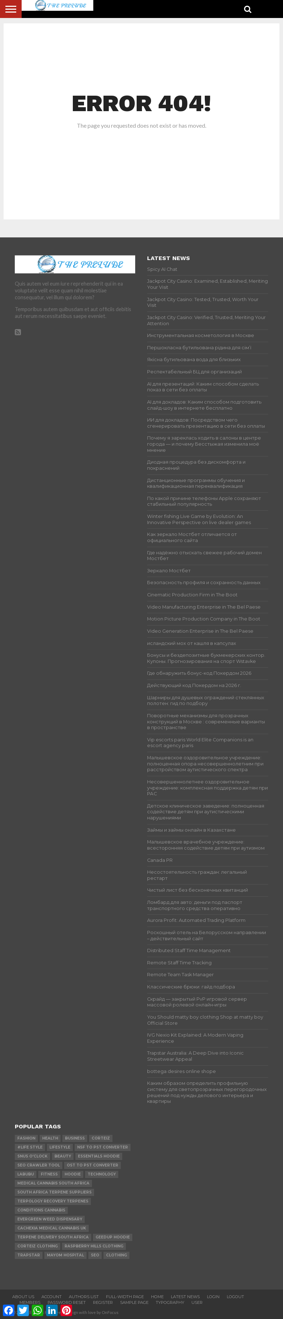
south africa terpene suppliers (54, 1192)
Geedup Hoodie (113, 1237)
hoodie (73, 1174)
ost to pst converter (92, 1165)
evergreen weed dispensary (49, 1219)
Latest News (185, 1296)
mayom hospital (65, 1255)
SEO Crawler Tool (38, 1165)
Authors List (84, 1296)
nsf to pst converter (102, 1147)
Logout (235, 1296)
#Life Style (30, 1147)
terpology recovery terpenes (52, 1201)
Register (103, 1302)
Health (50, 1138)
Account (51, 1296)
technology (102, 1174)
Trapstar (28, 1255)
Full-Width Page (125, 1296)
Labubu (25, 1174)
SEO (95, 1255)
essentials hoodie (99, 1156)
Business (75, 1138)
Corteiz (101, 1138)
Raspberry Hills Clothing (94, 1246)
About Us (23, 1296)
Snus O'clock (32, 1156)
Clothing (116, 1255)
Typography (170, 1302)
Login (213, 1296)
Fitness (49, 1174)
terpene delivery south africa (53, 1237)
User (197, 1302)
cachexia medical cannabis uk (51, 1228)
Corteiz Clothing (37, 1246)
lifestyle (59, 1147)
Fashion (26, 1138)
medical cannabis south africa (53, 1183)
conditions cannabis (41, 1210)
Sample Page (134, 1302)
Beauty (62, 1156)
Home (157, 1296)
